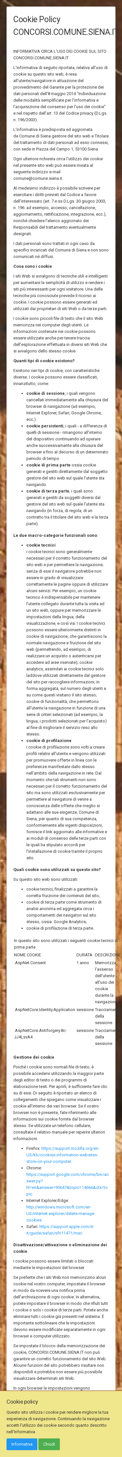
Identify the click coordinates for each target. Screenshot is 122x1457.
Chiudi (49, 1444)
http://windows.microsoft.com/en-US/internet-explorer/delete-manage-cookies (60, 1213)
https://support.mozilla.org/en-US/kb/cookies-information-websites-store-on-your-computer (63, 1155)
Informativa (22, 1444)
